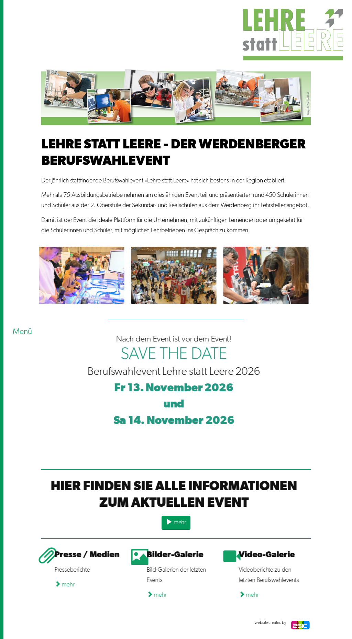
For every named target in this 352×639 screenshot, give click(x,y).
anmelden (48, 623)
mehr (176, 522)
